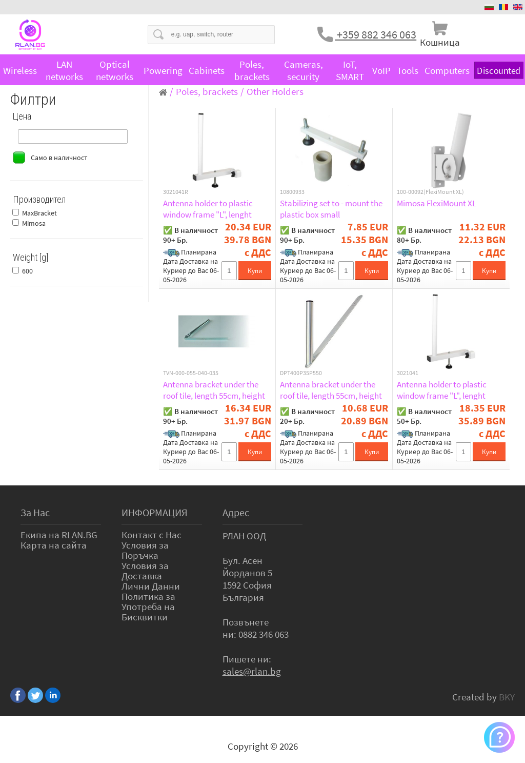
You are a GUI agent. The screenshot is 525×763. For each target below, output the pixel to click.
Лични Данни (151, 586)
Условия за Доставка (145, 570)
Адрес (236, 512)
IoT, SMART (350, 70)
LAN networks (64, 70)
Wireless (20, 70)
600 (27, 271)
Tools (407, 70)
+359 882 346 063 (375, 34)
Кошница (440, 42)
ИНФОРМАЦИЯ (155, 512)
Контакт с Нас (151, 535)
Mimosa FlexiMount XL (436, 203)
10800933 (292, 192)
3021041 (407, 373)
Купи (255, 270)
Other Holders (275, 91)
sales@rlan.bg (252, 671)
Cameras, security (303, 70)
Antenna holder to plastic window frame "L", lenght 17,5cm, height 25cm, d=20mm (451, 390)
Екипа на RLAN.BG (59, 535)
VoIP (381, 70)
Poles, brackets (252, 70)
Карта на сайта (54, 545)
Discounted (499, 70)
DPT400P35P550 (301, 373)
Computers (447, 70)
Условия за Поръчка (145, 550)
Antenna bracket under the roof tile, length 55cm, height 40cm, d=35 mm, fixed (331, 390)
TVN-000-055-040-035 (190, 373)
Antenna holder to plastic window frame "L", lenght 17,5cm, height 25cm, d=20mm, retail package (208, 209)
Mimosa (34, 223)
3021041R (175, 192)
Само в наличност (59, 157)
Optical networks (114, 70)
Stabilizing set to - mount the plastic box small (331, 209)
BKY (507, 697)
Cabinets (207, 70)
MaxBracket (39, 213)
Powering (163, 70)
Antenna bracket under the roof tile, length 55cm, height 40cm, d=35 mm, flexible (214, 390)
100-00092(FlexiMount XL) (430, 192)
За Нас (35, 512)
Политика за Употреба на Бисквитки (148, 606)
